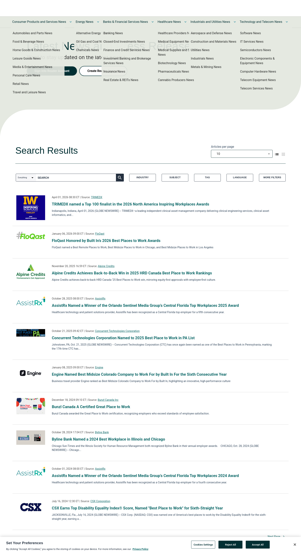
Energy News (84, 22)
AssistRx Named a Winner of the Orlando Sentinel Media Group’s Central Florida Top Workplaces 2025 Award (145, 305)
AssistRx (100, 298)
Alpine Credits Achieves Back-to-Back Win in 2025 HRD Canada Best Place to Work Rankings (132, 273)
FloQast (99, 233)
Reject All (230, 545)
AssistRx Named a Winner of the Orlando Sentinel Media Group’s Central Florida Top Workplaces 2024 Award (145, 475)
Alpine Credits (106, 266)
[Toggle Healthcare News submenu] (185, 22)
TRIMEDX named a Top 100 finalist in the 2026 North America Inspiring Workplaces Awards (130, 204)
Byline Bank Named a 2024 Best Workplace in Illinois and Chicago (108, 439)
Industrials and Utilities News (210, 22)
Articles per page (222, 147)
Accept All (258, 545)
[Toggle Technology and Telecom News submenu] (287, 22)
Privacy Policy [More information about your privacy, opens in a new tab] (140, 550)
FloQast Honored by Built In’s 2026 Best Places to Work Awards (106, 240)
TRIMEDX (96, 197)
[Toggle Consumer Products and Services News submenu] (71, 22)
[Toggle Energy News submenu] (98, 22)
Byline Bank (102, 432)
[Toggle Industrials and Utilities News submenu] (235, 22)
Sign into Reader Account (51, 71)
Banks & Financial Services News (125, 22)
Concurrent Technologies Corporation (117, 331)
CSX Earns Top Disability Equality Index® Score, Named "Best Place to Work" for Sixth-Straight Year (137, 508)
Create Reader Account (103, 71)
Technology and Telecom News (261, 22)
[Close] (295, 545)
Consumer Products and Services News (39, 22)
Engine (99, 367)
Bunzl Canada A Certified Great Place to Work (91, 406)
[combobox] (242, 154)
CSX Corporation (100, 501)
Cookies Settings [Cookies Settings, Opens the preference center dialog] (203, 545)
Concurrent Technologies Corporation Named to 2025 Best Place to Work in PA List (123, 338)
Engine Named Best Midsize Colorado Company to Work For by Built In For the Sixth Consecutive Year (139, 374)
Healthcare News (169, 22)
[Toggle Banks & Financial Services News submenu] (153, 22)
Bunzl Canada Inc (108, 399)
